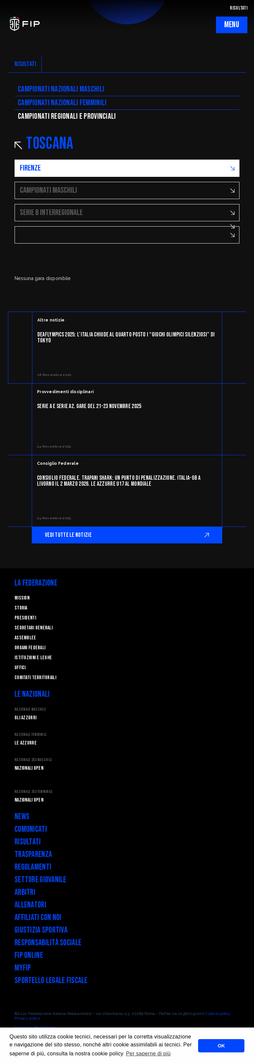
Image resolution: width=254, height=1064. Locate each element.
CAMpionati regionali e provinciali (67, 116)
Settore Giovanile (40, 880)
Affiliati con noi (38, 917)
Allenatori (30, 905)
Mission (22, 598)
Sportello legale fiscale (51, 980)
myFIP (23, 968)
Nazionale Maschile (30, 709)
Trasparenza (33, 854)
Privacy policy (27, 1018)
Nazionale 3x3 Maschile (33, 759)
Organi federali (30, 648)
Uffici (20, 668)
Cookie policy (218, 1013)
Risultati (28, 842)
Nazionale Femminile (31, 734)
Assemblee (25, 638)
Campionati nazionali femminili (62, 102)
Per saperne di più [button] (148, 1053)
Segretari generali (34, 628)
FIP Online (29, 955)
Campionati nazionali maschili (61, 89)
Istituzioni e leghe (33, 658)
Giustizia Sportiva (41, 930)
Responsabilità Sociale (48, 943)
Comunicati (31, 829)
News (22, 817)
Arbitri (25, 892)
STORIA (21, 608)
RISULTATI (238, 8)
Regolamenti (33, 867)
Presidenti (25, 618)
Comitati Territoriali (35, 677)
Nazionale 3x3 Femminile (34, 791)
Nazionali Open (29, 768)
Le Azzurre (26, 743)
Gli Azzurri (25, 718)
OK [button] (221, 1045)
